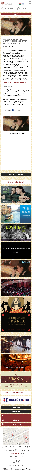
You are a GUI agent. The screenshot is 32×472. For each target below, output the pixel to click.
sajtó (16, 464)
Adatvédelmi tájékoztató (16, 465)
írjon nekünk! (16, 461)
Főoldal (16, 420)
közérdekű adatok (16, 462)
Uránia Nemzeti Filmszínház (11, 178)
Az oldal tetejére (16, 424)
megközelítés (16, 459)
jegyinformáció (16, 460)
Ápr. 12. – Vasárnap (16, 174)
